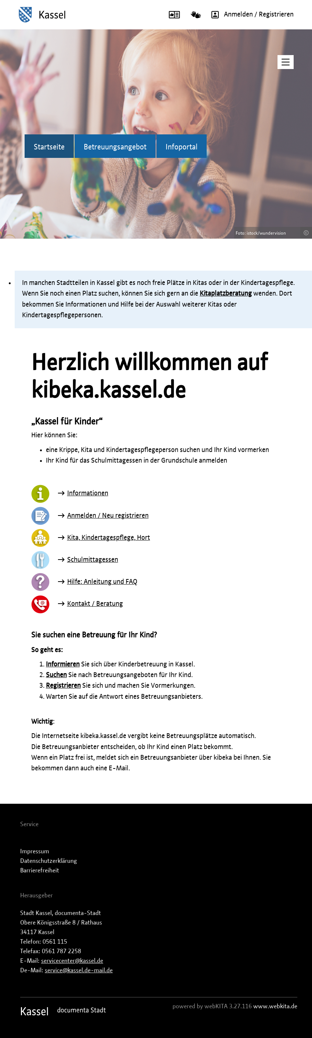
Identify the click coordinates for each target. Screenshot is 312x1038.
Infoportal (181, 147)
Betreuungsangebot (115, 147)
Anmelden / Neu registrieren (108, 516)
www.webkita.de (275, 1006)
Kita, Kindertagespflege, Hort (108, 538)
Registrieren (63, 686)
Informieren (63, 664)
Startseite (49, 147)
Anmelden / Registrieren (250, 14)
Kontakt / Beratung (95, 604)
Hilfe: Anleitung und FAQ (102, 582)
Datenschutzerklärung (48, 861)
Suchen (56, 675)
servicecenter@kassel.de (72, 961)
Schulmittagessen (92, 560)
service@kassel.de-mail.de (79, 970)
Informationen (87, 493)
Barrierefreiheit (39, 871)
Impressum (34, 851)
